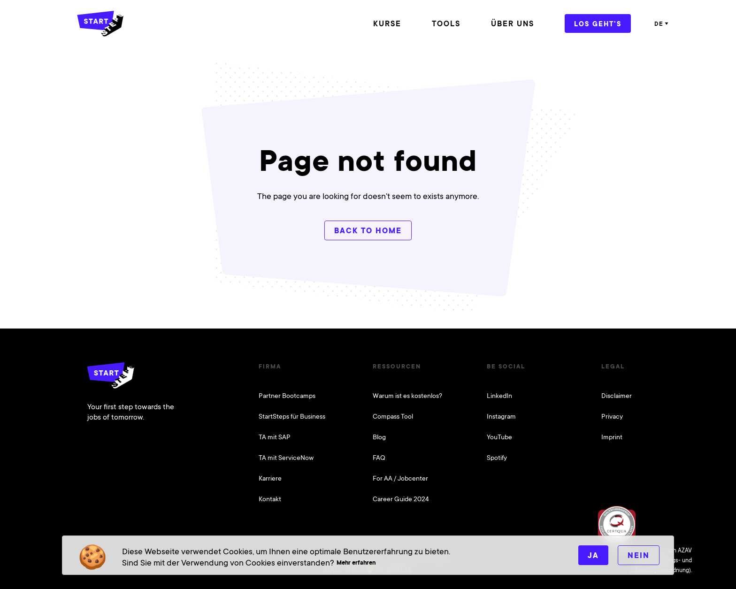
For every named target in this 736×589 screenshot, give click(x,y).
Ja (593, 555)
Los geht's (597, 24)
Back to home (368, 230)
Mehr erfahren (356, 562)
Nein (639, 555)
